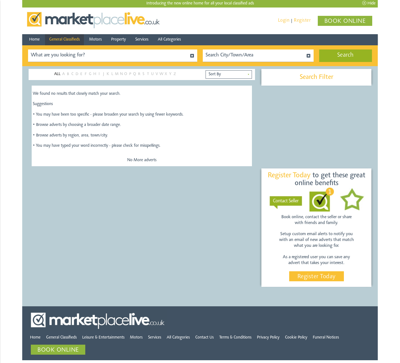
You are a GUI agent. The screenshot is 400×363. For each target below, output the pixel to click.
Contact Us (204, 337)
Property (118, 40)
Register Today (317, 277)
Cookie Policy (296, 337)
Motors (95, 40)
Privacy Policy (268, 337)
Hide (369, 3)
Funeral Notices (326, 337)
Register (302, 20)
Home (34, 40)
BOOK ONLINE (345, 21)
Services (141, 40)
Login (284, 20)
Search (345, 55)
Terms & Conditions (235, 337)
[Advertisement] (316, 127)
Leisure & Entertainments (103, 337)
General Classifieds (64, 40)
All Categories (169, 40)
